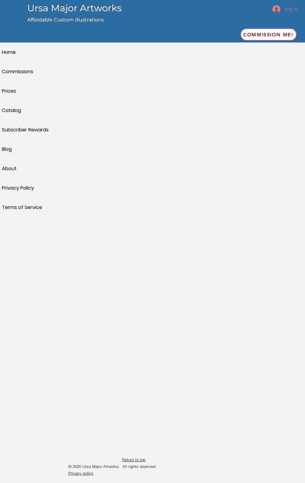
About (9, 168)
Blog (7, 149)
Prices (9, 91)
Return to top (134, 459)
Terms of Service (22, 207)
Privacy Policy (18, 187)
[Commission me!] (268, 34)
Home (9, 52)
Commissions (17, 71)
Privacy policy (81, 473)
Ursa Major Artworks (74, 8)
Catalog (11, 110)
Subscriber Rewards (23, 129)
